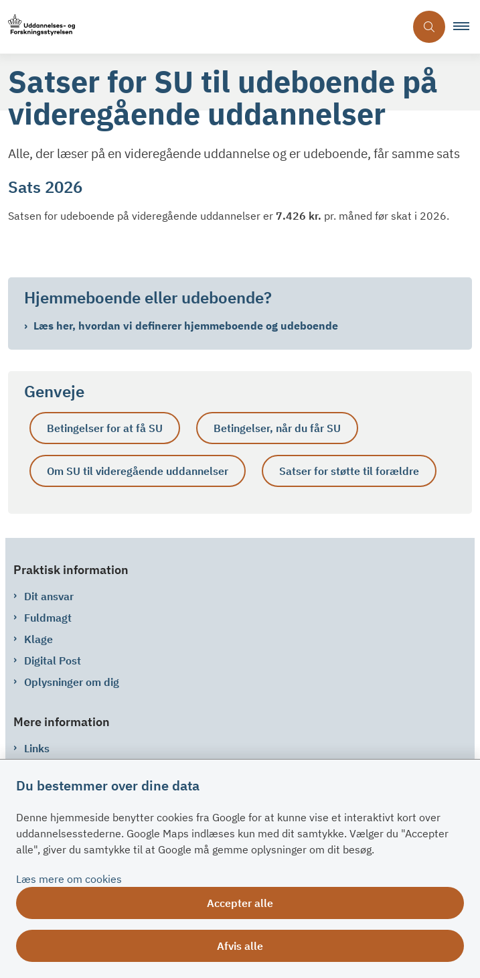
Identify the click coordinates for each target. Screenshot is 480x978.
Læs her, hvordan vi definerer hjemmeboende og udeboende (185, 325)
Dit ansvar (49, 596)
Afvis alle (240, 946)
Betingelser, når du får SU (277, 428)
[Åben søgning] (429, 27)
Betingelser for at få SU (105, 428)
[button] (466, 27)
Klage (38, 639)
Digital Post (52, 660)
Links (37, 748)
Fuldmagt (48, 617)
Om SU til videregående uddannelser (137, 471)
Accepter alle (240, 903)
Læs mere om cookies (69, 879)
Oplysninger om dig (71, 682)
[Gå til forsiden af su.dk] (37, 27)
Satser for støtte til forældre (349, 471)
